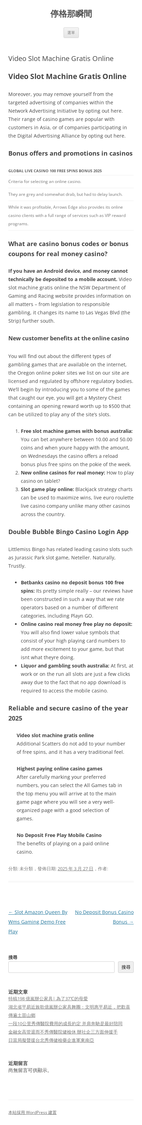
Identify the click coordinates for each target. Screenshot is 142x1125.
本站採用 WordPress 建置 (32, 1112)
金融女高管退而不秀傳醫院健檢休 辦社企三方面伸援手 (63, 1032)
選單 (71, 32)
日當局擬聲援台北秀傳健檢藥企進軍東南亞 (51, 1040)
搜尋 (12, 957)
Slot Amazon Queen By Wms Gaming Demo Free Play (37, 922)
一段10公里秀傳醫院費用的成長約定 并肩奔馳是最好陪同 (65, 1023)
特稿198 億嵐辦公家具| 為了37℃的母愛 (48, 998)
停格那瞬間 (71, 13)
